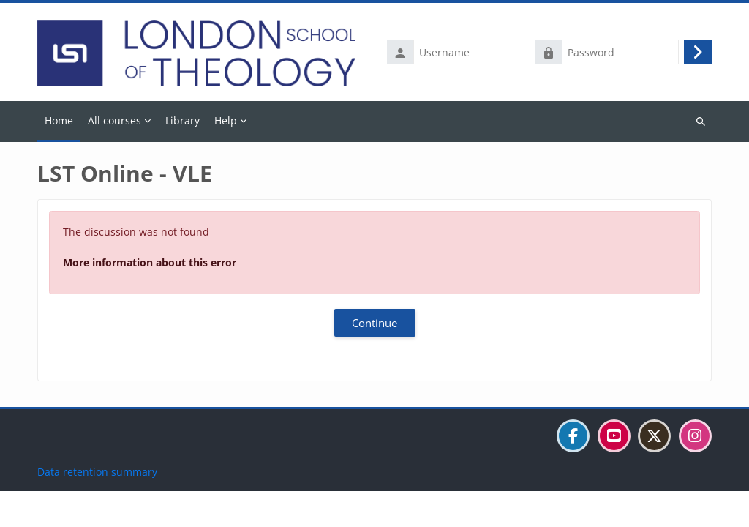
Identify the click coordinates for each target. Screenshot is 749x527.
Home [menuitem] (59, 120)
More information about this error (149, 262)
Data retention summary (97, 508)
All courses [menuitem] (114, 120)
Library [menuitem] (182, 120)
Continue (374, 322)
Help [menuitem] (225, 120)
